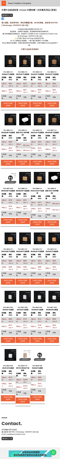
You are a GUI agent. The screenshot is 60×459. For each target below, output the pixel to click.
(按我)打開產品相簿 (8, 104)
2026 (36, 29)
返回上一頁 (7, 15)
